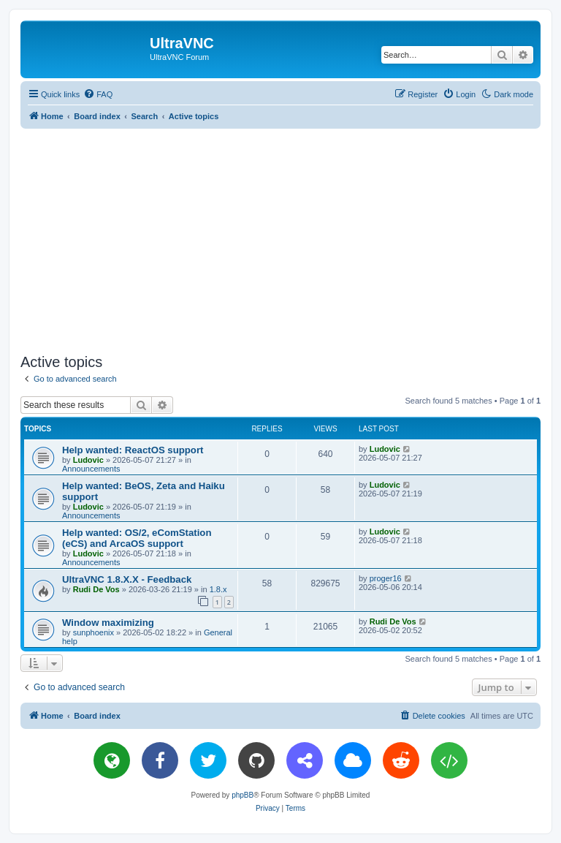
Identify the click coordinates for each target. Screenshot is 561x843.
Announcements (91, 468)
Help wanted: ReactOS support (132, 450)
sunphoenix (93, 632)
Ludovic (88, 459)
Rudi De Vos (96, 589)
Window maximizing (108, 622)
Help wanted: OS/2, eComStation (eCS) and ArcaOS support (136, 538)
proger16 (386, 578)
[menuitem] (97, 94)
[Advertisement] (290, 238)
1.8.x (218, 589)
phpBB (242, 795)
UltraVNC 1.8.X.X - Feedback (126, 579)
